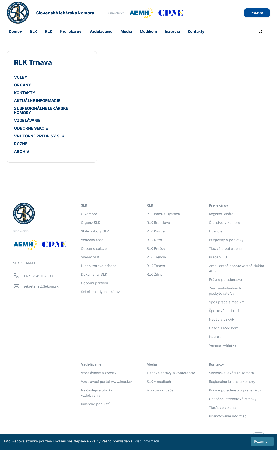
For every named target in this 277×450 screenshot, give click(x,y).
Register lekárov (222, 214)
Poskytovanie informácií (228, 416)
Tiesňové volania (222, 407)
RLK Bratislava (158, 222)
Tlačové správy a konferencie (171, 373)
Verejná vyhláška (222, 345)
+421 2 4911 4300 (38, 276)
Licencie (215, 231)
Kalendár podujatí (95, 404)
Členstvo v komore (224, 222)
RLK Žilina (155, 274)
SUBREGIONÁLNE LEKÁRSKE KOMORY (41, 110)
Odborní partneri (94, 283)
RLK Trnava (156, 266)
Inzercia (172, 31)
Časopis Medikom (223, 328)
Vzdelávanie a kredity (98, 373)
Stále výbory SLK (95, 231)
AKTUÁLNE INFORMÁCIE (37, 100)
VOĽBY (20, 77)
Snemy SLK (90, 257)
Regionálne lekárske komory (232, 381)
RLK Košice (156, 231)
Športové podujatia (225, 310)
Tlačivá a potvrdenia (225, 248)
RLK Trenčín (156, 257)
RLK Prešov (156, 248)
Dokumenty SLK (94, 274)
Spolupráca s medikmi (227, 302)
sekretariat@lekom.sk (41, 286)
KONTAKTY (24, 93)
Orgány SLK (90, 222)
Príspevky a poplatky (226, 240)
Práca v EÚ (218, 257)
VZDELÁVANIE (27, 120)
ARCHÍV (21, 151)
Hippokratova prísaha (98, 266)
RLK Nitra (154, 240)
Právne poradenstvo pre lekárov (235, 390)
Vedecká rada (92, 240)
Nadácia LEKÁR (221, 319)
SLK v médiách (159, 381)
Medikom (148, 31)
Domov (15, 31)
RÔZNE (20, 144)
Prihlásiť (257, 13)
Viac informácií (146, 441)
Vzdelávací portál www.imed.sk (107, 381)
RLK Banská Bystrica (163, 214)
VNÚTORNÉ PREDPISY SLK (39, 136)
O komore (89, 214)
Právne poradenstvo (225, 279)
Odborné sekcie (94, 248)
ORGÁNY (22, 85)
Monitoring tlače (160, 390)
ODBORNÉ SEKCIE (31, 128)
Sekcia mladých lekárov (100, 291)
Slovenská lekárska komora (231, 373)
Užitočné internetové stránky (232, 399)
